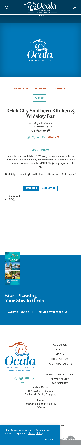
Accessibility (60, 383)
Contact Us (59, 359)
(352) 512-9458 (40, 130)
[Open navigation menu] (74, 7)
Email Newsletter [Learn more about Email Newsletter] (53, 312)
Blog (60, 349)
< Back (41, 16)
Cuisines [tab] (31, 188)
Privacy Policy (60, 379)
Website (20, 88)
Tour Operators (60, 363)
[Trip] (22, 381)
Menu (59, 88)
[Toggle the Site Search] (6, 7)
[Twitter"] (15, 378)
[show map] (39, 98)
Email (41, 88)
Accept (50, 439)
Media (60, 354)
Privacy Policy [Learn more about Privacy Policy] (35, 433)
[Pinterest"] (33, 378)
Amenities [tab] (49, 188)
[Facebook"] (9, 378)
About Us (60, 345)
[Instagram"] (21, 378)
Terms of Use (54, 375)
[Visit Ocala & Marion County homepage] (40, 7)
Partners (68, 375)
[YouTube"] (27, 378)
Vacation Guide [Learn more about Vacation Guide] (20, 312)
